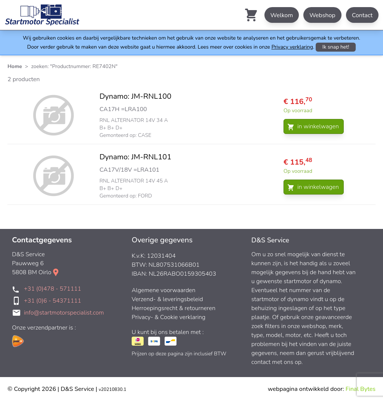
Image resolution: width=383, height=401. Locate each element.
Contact (362, 15)
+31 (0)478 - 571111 (52, 289)
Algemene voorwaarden (164, 290)
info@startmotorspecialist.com (64, 313)
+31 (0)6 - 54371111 (52, 301)
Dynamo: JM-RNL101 (135, 157)
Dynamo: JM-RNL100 (135, 96)
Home (14, 66)
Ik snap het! (335, 46)
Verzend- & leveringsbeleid (167, 299)
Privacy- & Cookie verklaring (168, 317)
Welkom (281, 15)
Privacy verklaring (292, 46)
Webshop (322, 15)
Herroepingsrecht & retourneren (173, 308)
